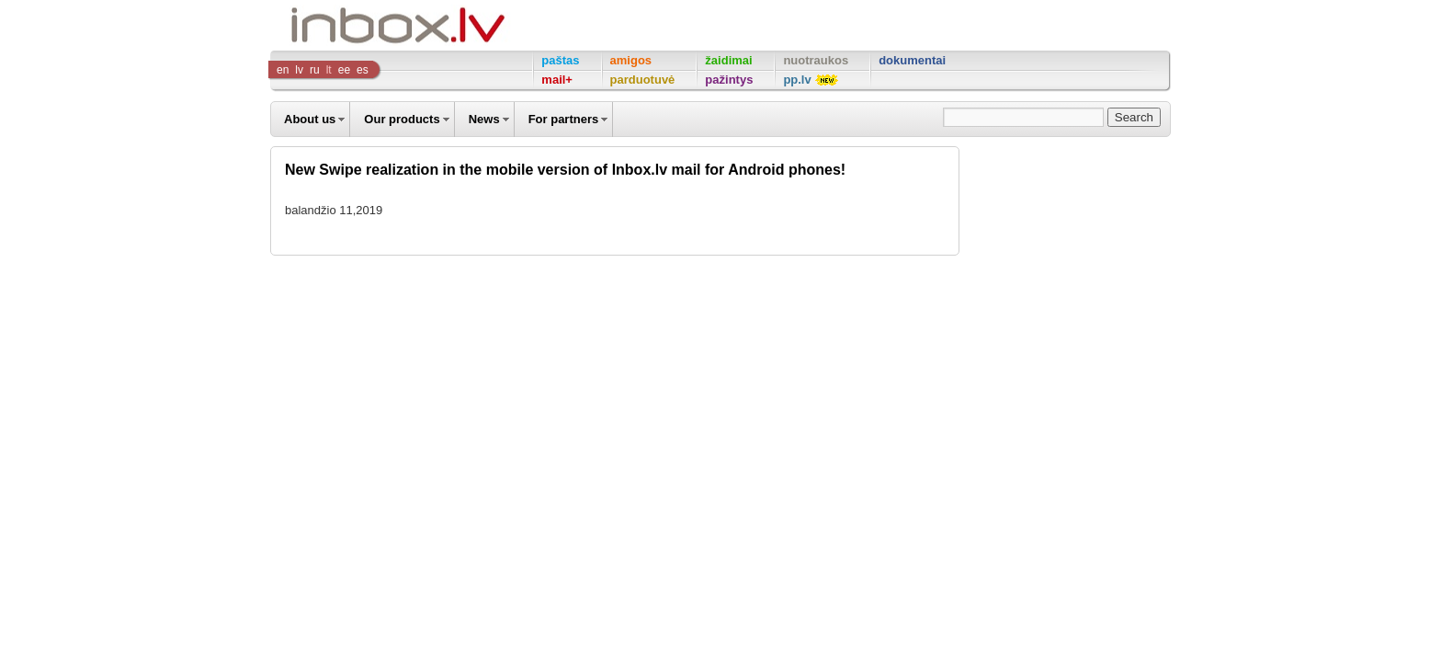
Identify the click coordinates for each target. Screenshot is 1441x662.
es (363, 69)
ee (344, 69)
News (484, 119)
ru (315, 69)
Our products (401, 119)
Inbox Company (356, 25)
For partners (563, 119)
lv (299, 69)
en (283, 69)
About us (309, 119)
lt (329, 69)
